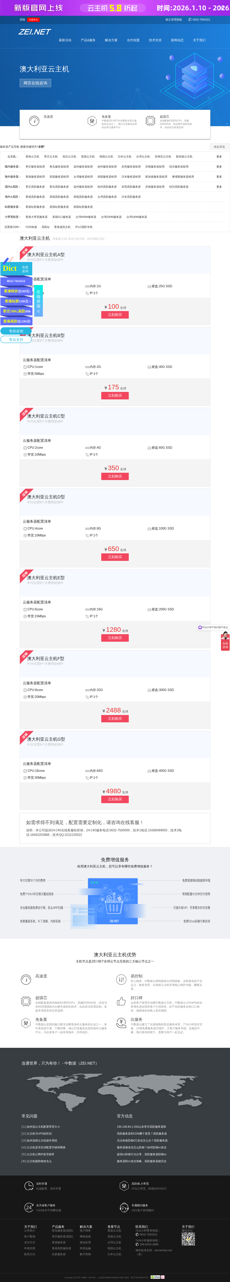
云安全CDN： (12, 226)
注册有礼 (33, 19)
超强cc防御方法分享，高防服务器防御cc (142, 1154)
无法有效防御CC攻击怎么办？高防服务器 (142, 1140)
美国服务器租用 (59, 176)
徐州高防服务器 (107, 186)
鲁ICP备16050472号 (140, 1277)
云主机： (12, 156)
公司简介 (29, 1230)
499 (16, 311)
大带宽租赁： (13, 216)
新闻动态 (177, 40)
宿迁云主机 (69, 156)
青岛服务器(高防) (62, 1230)
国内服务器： (13, 166)
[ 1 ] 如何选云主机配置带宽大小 (41, 1126)
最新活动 (65, 40)
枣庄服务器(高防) (62, 1236)
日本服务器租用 (131, 176)
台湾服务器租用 (83, 176)
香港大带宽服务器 (37, 216)
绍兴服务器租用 (179, 166)
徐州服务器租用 (107, 166)
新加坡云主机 (184, 156)
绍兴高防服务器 (179, 186)
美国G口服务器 (61, 216)
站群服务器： (13, 206)
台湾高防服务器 (107, 196)
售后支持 (16, 340)
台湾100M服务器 (136, 216)
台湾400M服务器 (86, 216)
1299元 (16, 301)
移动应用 (85, 1242)
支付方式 (29, 1242)
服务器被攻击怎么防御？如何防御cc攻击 (142, 1147)
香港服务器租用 (35, 176)
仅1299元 (16, 321)
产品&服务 (88, 40)
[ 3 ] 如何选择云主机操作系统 (39, 1140)
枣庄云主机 (51, 156)
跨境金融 (85, 1248)
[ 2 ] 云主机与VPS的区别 (37, 1133)
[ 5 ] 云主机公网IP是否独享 (38, 1154)
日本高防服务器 (131, 196)
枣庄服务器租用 (35, 166)
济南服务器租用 (155, 166)
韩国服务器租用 (107, 176)
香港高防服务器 (35, 196)
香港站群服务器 (35, 206)
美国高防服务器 (59, 196)
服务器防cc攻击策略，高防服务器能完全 (142, 1161)
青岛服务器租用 (59, 166)
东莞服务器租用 (131, 166)
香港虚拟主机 (62, 226)
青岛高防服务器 (59, 186)
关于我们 (199, 40)
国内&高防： (13, 186)
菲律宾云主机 (163, 156)
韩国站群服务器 (83, 206)
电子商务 (85, 1230)
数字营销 (85, 1254)
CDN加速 (31, 226)
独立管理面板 (174, 19)
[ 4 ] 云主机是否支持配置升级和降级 (43, 1147)
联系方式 (29, 1254)
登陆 (22, 19)
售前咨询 (16, 331)
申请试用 (29, 1248)
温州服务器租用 (83, 166)
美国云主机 (88, 156)
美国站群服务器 (59, 206)
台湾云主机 (143, 156)
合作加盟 (133, 40)
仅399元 (16, 291)
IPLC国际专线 (83, 226)
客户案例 (29, 1236)
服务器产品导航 (9, 146)
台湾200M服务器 (111, 216)
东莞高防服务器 (131, 186)
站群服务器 (59, 1254)
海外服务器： (13, 176)
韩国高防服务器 (83, 196)
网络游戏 (85, 1236)
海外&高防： (13, 196)
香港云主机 (32, 156)
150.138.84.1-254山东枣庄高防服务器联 (141, 1126)
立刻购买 (115, 315)
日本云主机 (125, 156)
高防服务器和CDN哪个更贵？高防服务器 (142, 1133)
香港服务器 (59, 1242)
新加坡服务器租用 (156, 176)
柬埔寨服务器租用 (183, 176)
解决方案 (111, 40)
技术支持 (155, 40)
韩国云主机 (106, 156)
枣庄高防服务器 (35, 186)
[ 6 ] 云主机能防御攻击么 (37, 1161)
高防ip (45, 226)
